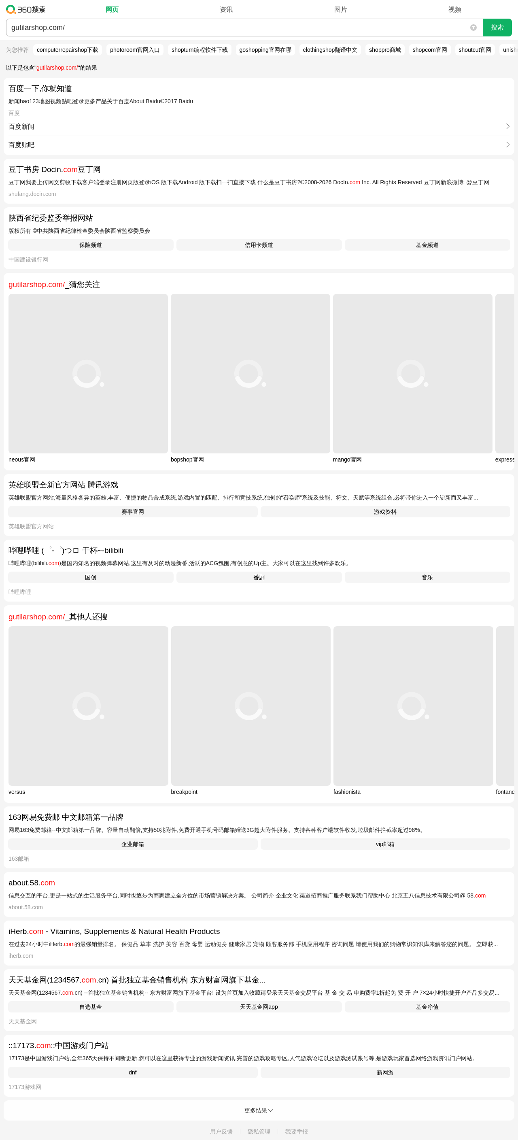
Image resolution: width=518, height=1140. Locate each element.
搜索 (497, 27)
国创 (90, 577)
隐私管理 (259, 1131)
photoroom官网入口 (135, 50)
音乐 (427, 577)
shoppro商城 (385, 50)
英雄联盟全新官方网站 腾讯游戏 (63, 485)
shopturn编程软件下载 (199, 50)
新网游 (385, 1072)
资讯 (226, 9)
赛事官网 (132, 511)
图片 (340, 9)
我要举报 (296, 1131)
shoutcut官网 (475, 50)
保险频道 (90, 245)
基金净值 (427, 1007)
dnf (132, 1072)
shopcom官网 (430, 50)
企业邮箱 (132, 844)
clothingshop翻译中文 (330, 50)
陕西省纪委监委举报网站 (50, 218)
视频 (454, 9)
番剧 (259, 577)
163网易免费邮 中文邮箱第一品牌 (65, 817)
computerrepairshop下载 (68, 50)
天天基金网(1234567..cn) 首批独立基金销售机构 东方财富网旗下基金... (137, 980)
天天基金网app (259, 1007)
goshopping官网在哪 (265, 50)
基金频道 (427, 245)
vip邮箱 (385, 844)
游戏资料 (385, 511)
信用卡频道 (259, 245)
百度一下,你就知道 (40, 88)
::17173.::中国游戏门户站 (58, 1045)
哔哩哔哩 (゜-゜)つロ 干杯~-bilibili (65, 550)
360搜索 (27, 9)
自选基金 (90, 1007)
